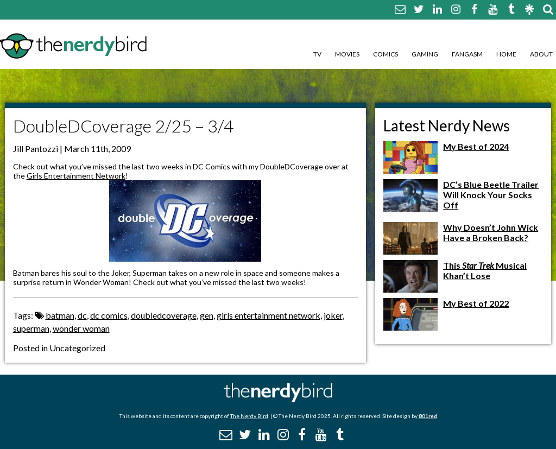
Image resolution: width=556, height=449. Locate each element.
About (541, 54)
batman (60, 315)
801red (428, 416)
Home (506, 54)
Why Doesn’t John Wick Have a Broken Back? (490, 232)
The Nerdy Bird (249, 416)
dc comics (109, 315)
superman (31, 328)
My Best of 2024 (476, 146)
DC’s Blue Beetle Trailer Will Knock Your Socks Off (491, 194)
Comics (385, 54)
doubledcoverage (164, 315)
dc (82, 315)
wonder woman (81, 328)
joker (333, 315)
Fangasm (467, 54)
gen (206, 315)
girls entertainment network (268, 315)
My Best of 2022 (476, 303)
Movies (347, 54)
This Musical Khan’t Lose (485, 270)
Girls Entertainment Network (76, 175)
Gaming (425, 54)
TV (317, 54)
